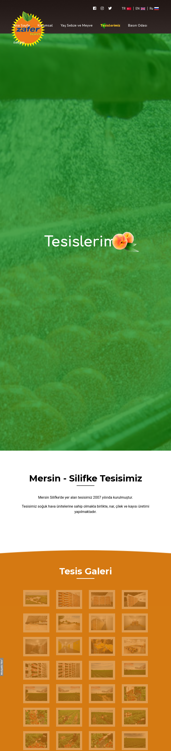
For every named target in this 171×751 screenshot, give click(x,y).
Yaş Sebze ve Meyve (77, 25)
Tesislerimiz (110, 25)
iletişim (19, 42)
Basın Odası (137, 25)
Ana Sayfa (21, 25)
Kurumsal (45, 25)
